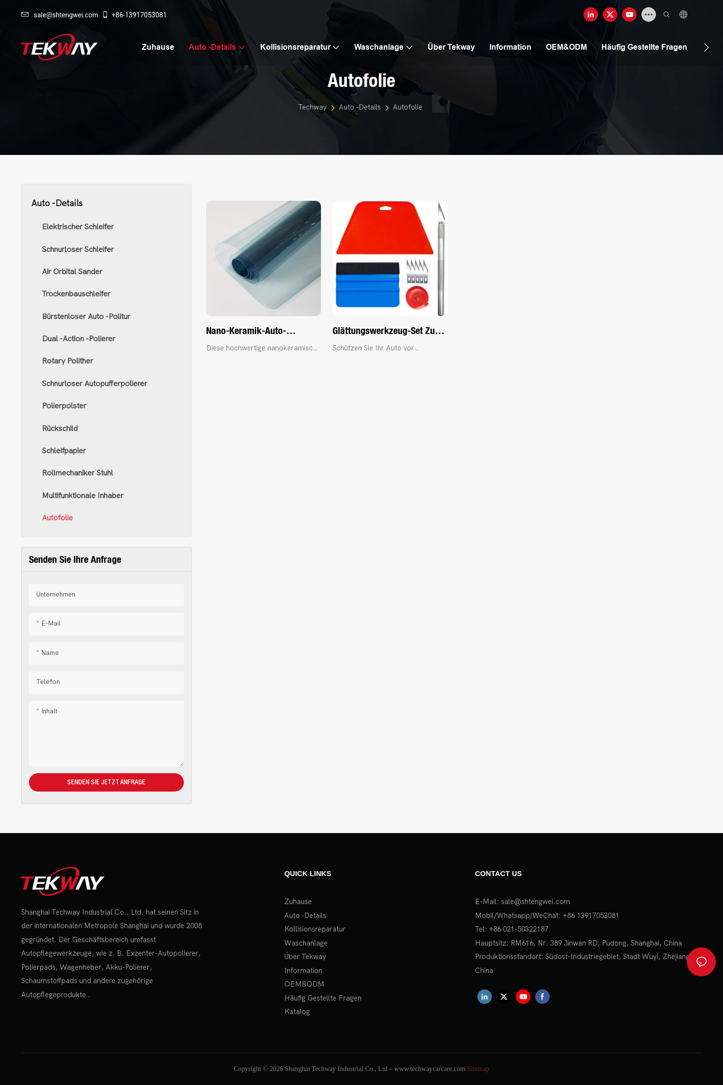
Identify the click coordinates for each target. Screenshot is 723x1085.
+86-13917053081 (134, 15)
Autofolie (407, 107)
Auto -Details (360, 107)
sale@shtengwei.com (59, 15)
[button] (706, 47)
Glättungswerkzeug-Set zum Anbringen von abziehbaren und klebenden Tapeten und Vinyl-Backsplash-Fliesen (387, 331)
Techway (312, 107)
